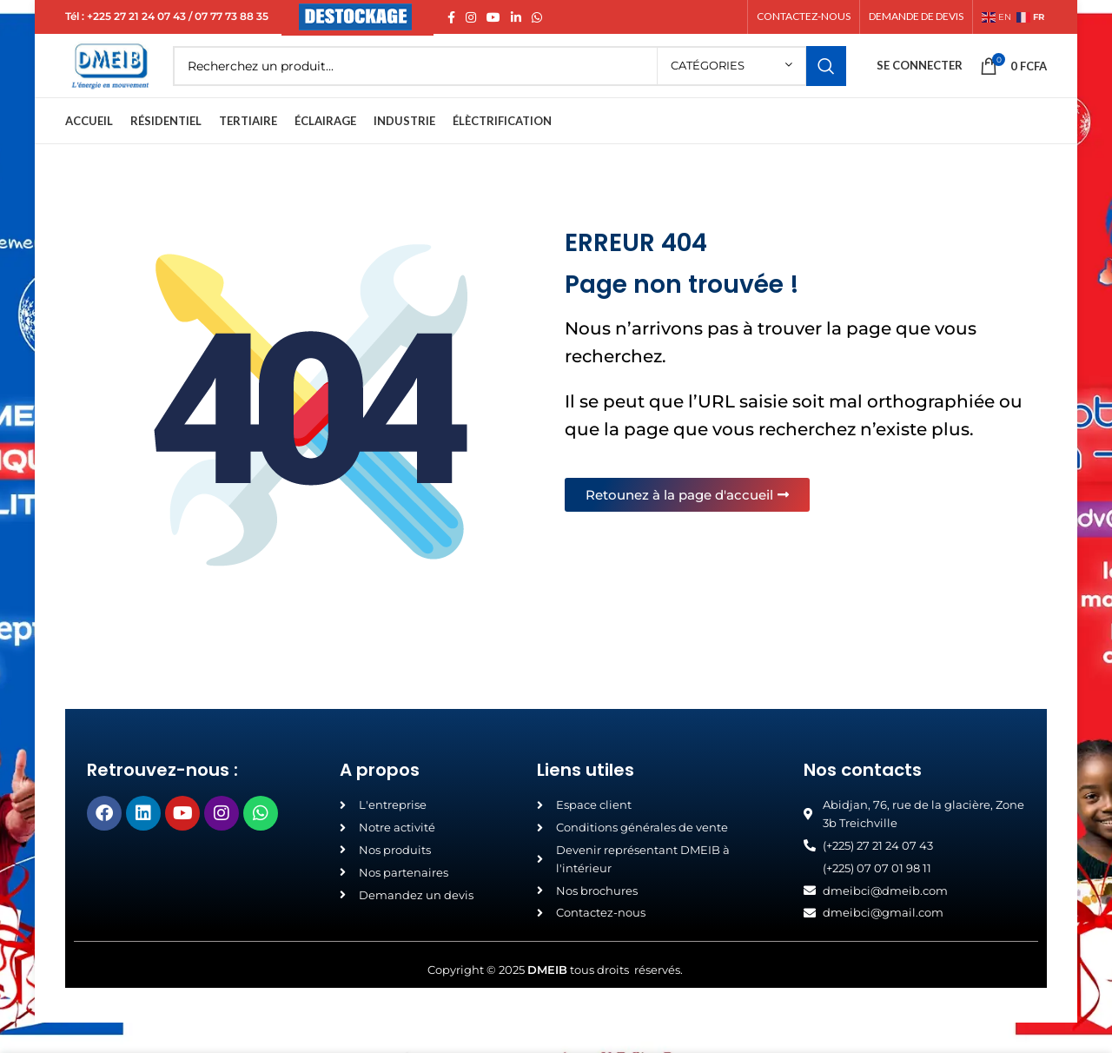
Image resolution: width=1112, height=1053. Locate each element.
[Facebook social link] (451, 18)
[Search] (532, 83)
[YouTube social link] (493, 18)
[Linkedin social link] (516, 18)
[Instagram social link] (470, 18)
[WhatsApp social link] (536, 18)
